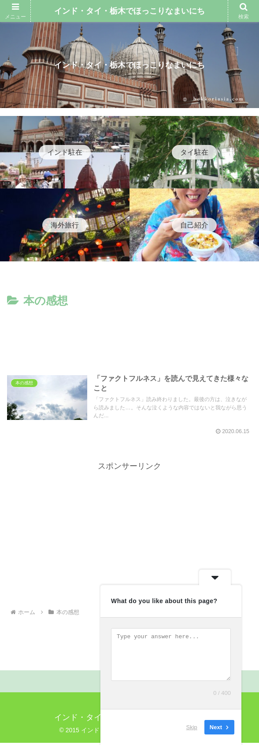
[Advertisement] (129, 337)
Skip (191, 727)
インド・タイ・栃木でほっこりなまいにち (129, 11)
